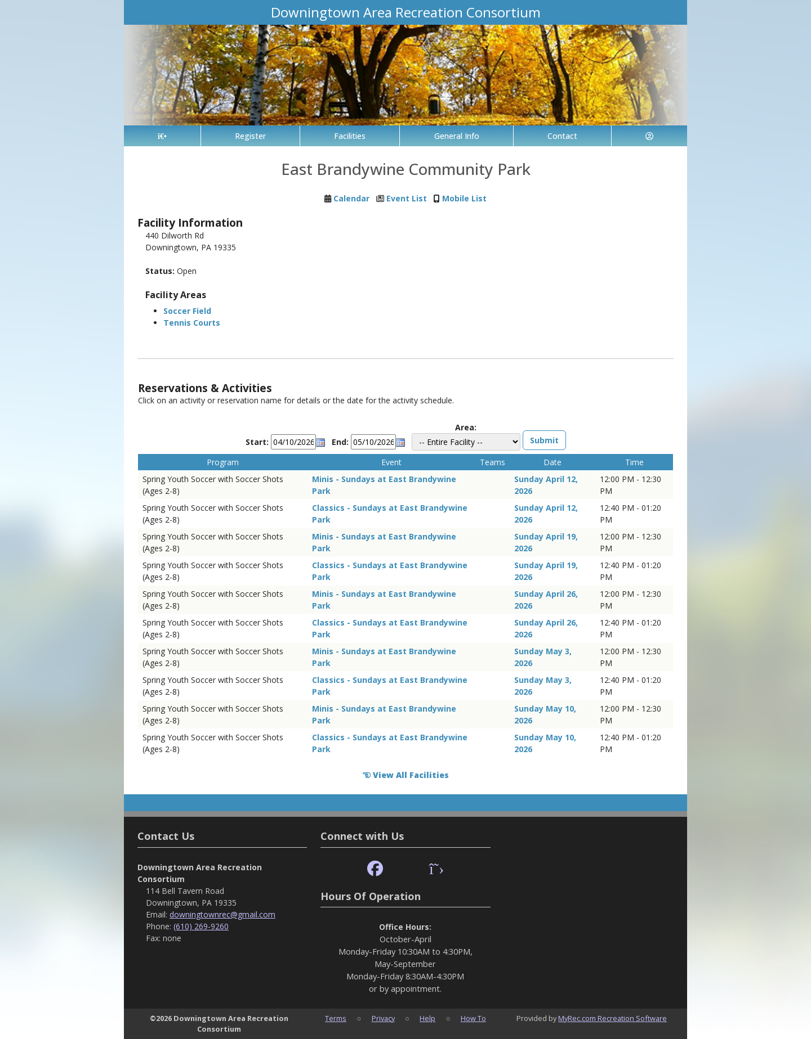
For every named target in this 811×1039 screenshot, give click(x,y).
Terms (335, 1018)
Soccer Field (187, 310)
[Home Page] (162, 135)
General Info (456, 136)
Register (250, 136)
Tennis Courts (191, 322)
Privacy (383, 1018)
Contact (562, 136)
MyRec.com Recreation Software (612, 1018)
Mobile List (464, 198)
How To (473, 1018)
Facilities (350, 136)
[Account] (649, 135)
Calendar (351, 198)
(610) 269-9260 (201, 926)
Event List (406, 198)
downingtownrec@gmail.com (222, 914)
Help (427, 1018)
